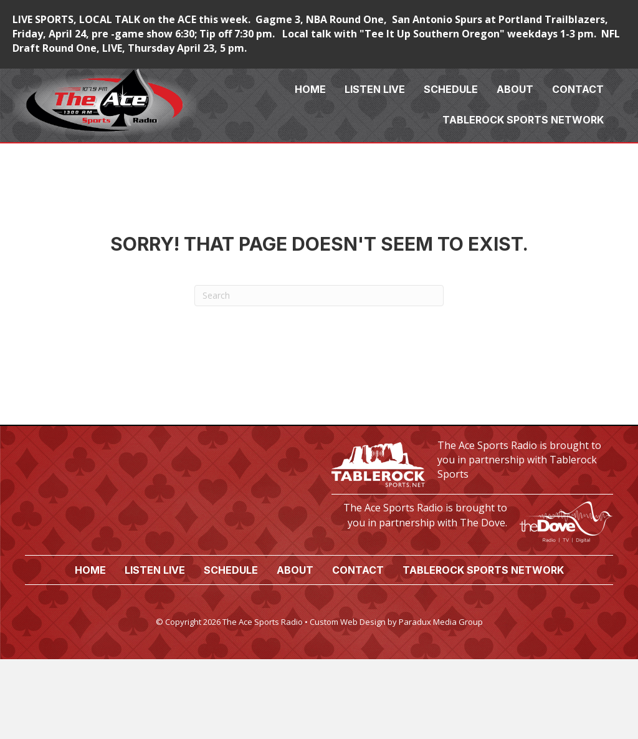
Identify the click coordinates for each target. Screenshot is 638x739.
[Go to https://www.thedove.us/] (472, 519)
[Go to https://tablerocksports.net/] (472, 463)
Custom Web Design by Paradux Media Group (396, 621)
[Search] (319, 295)
